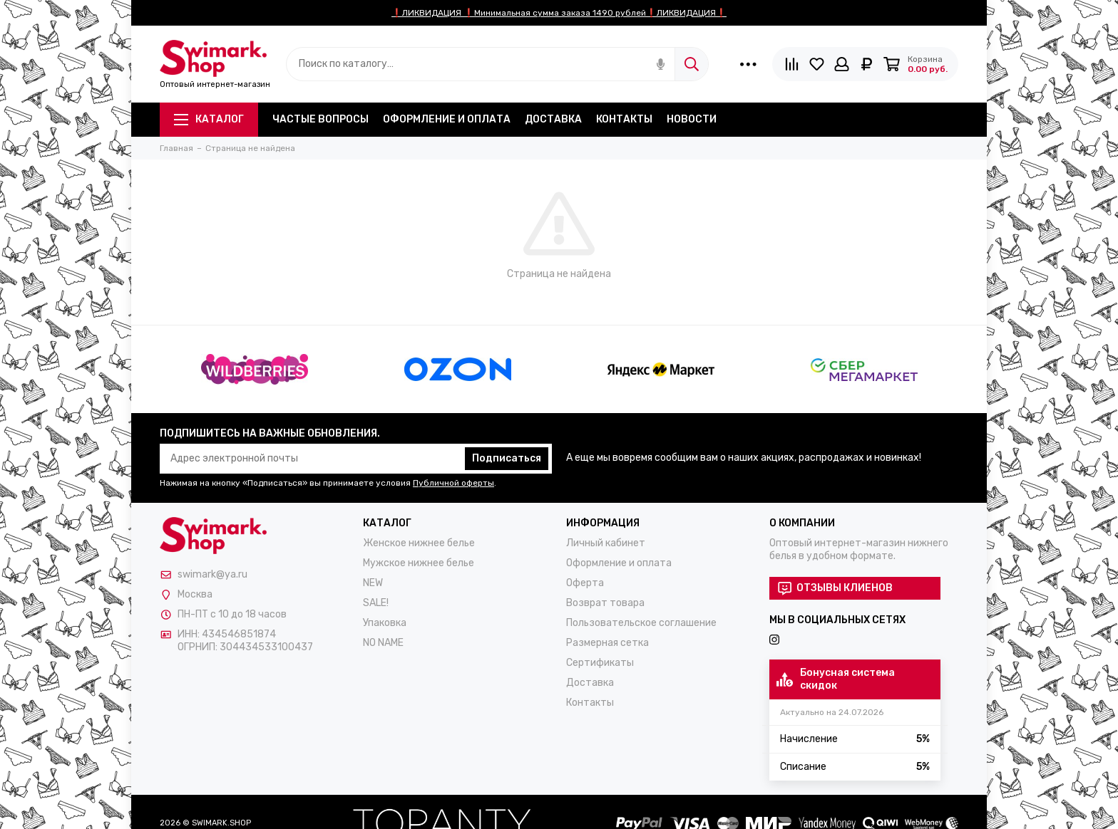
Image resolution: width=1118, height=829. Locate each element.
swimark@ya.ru (212, 574)
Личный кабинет (605, 543)
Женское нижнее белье (419, 543)
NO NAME (383, 643)
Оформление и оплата (447, 119)
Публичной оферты (453, 483)
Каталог (209, 119)
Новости (692, 119)
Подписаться (506, 458)
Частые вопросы (320, 119)
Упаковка (384, 623)
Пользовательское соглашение (641, 623)
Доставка (553, 119)
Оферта (585, 583)
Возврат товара (605, 603)
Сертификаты (600, 663)
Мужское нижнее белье (418, 563)
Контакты (624, 119)
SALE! (376, 603)
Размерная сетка (607, 643)
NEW (373, 583)
